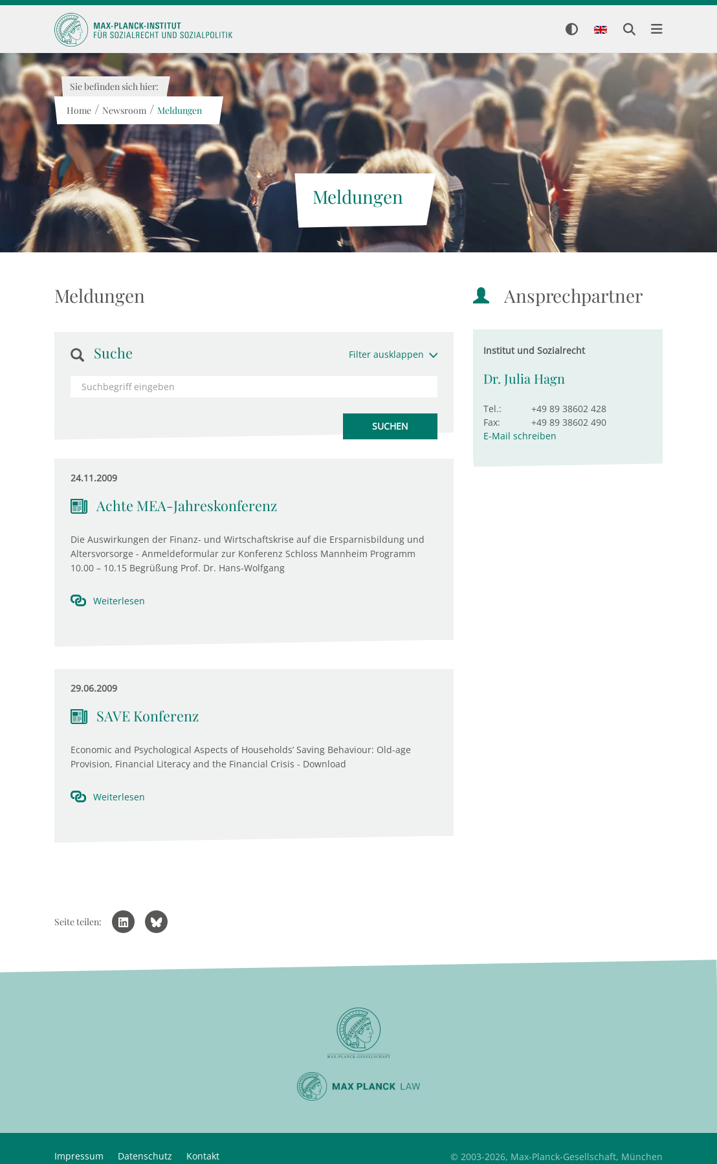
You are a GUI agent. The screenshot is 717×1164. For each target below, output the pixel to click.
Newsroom (124, 110)
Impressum (79, 1156)
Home (78, 110)
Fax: (491, 422)
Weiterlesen (119, 601)
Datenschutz (145, 1156)
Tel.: (492, 408)
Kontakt (202, 1156)
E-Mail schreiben (520, 436)
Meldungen (179, 110)
